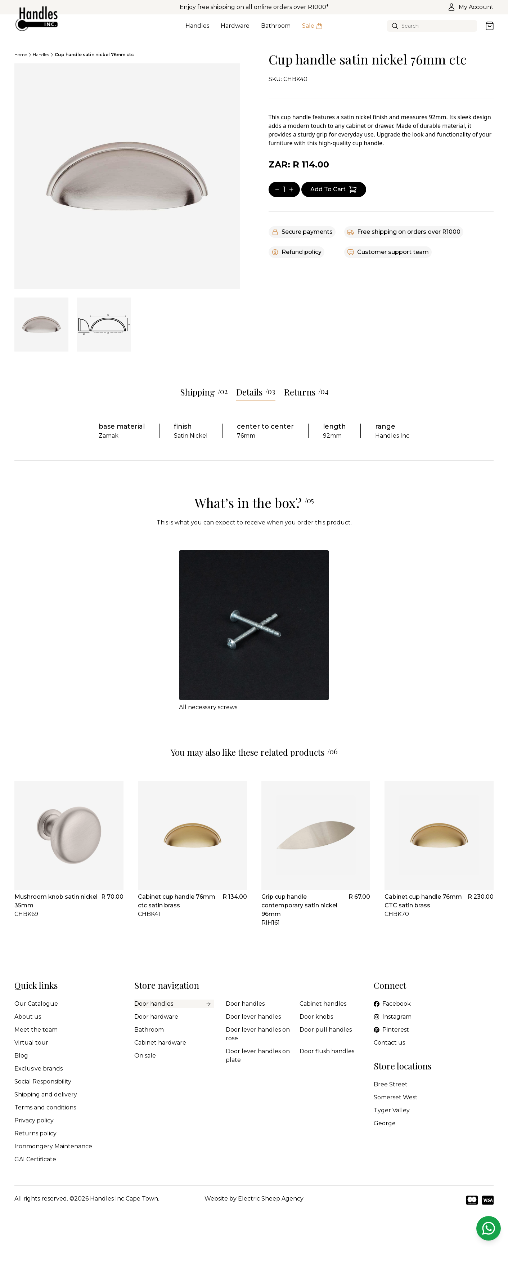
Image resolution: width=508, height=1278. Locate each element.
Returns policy (35, 1133)
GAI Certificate (35, 1159)
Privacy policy (34, 1120)
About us (27, 1016)
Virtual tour (31, 1042)
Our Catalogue (36, 1003)
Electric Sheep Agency (271, 1198)
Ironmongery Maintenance (53, 1146)
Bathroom (276, 29)
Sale (312, 29)
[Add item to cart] (333, 189)
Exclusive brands (38, 1068)
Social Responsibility (42, 1081)
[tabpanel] (127, 176)
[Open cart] (490, 26)
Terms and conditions (45, 1107)
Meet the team (36, 1029)
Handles (197, 29)
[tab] (41, 325)
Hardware (235, 29)
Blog (21, 1055)
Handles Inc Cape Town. (124, 1198)
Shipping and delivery (45, 1094)
